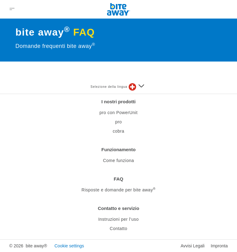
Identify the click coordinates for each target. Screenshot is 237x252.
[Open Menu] (12, 9)
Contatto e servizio (118, 208)
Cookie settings (69, 245)
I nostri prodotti (119, 101)
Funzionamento (119, 149)
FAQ (118, 179)
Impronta (219, 245)
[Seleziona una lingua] (136, 87)
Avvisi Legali (193, 245)
